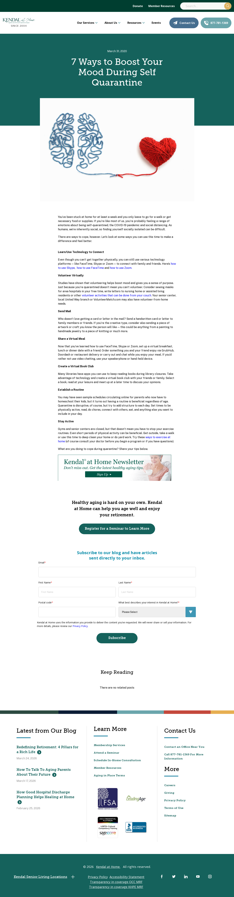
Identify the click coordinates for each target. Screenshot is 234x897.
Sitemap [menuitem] (170, 815)
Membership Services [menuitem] (109, 745)
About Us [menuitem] (111, 23)
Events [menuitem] (156, 23)
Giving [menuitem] (169, 793)
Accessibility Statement (127, 877)
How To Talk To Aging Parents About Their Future (44, 772)
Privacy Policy (80, 626)
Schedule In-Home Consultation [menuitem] (117, 760)
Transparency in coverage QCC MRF (116, 882)
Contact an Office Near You (184, 747)
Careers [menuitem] (169, 785)
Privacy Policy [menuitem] (175, 800)
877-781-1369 (216, 23)
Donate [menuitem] (138, 6)
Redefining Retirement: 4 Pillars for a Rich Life (47, 750)
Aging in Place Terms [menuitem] (109, 775)
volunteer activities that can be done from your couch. (117, 295)
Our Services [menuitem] (85, 23)
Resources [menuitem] (134, 23)
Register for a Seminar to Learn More (117, 529)
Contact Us (184, 23)
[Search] (205, 6)
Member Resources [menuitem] (161, 6)
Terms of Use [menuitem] (173, 808)
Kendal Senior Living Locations (45, 877)
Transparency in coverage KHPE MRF (116, 887)
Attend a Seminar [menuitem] (106, 753)
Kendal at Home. (108, 867)
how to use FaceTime (90, 268)
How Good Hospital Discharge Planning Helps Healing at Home (45, 797)
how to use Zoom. (121, 268)
